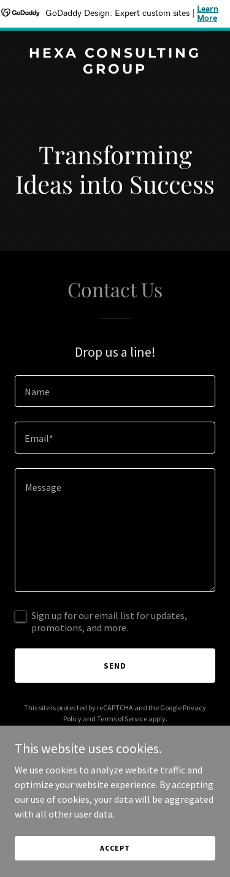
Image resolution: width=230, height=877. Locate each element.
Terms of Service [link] (122, 718)
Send (115, 665)
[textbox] (115, 391)
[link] (115, 70)
